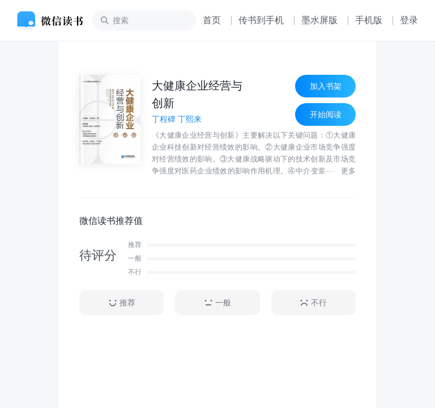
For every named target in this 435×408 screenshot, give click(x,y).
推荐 (121, 303)
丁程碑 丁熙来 (177, 119)
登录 (409, 20)
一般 (217, 303)
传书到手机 (261, 20)
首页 (212, 20)
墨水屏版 (319, 20)
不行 (313, 303)
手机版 (368, 20)
